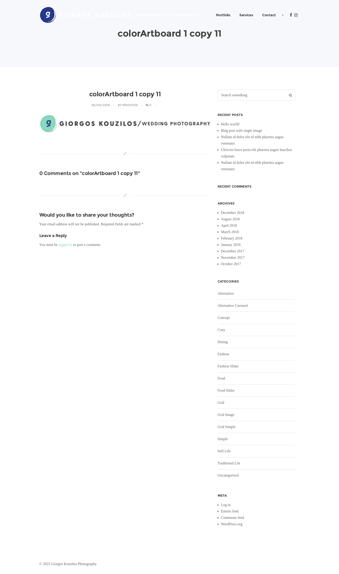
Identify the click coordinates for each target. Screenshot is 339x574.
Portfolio (223, 15)
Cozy (221, 330)
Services (246, 15)
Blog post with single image (241, 130)
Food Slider (226, 390)
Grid (221, 402)
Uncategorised (228, 475)
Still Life (224, 451)
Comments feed (232, 518)
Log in (226, 505)
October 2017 (231, 264)
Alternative (226, 293)
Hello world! (230, 124)
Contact (269, 15)
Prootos (130, 105)
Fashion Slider (228, 366)
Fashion (223, 354)
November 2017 (233, 257)
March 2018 (230, 232)
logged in (65, 245)
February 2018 (232, 238)
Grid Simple (227, 427)
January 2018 (231, 245)
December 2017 (232, 251)
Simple (223, 439)
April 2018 (229, 225)
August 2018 (230, 219)
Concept (224, 318)
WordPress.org (232, 524)
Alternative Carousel (233, 305)
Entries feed (230, 511)
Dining (223, 342)
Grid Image (226, 415)
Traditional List (229, 463)
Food (221, 378)
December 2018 (232, 213)
